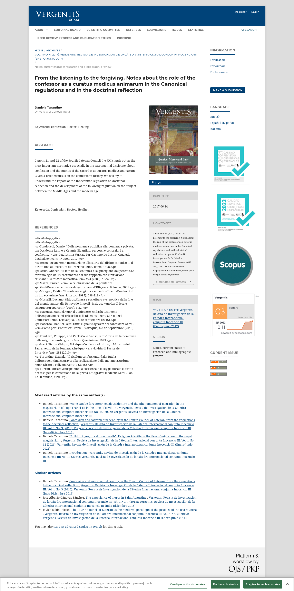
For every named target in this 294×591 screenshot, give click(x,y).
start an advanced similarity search (77, 526)
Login (255, 11)
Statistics (196, 29)
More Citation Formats (171, 281)
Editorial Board (67, 29)
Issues (177, 29)
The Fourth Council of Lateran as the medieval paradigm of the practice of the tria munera (134, 510)
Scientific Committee (103, 29)
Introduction (78, 453)
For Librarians (219, 72)
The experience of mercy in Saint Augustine (116, 497)
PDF (158, 182)
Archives (53, 50)
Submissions (156, 29)
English (215, 117)
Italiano (215, 129)
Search (249, 29)
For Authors (217, 66)
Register (241, 11)
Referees (133, 29)
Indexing (124, 38)
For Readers (217, 60)
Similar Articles (48, 473)
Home (39, 50)
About (40, 29)
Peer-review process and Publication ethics (74, 38)
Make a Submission (228, 90)
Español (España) (222, 123)
